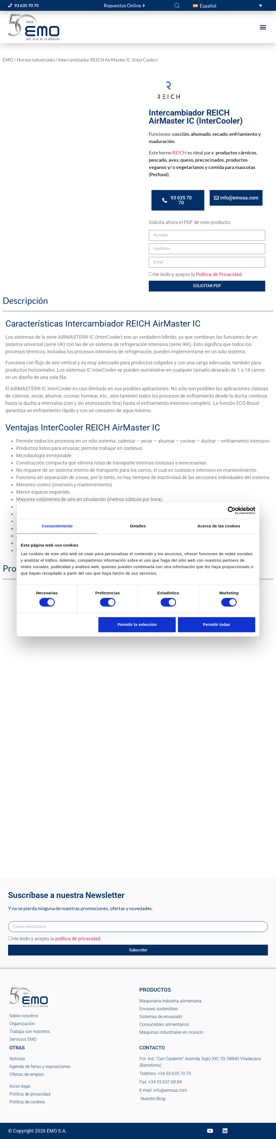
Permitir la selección (137, 624)
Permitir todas (216, 624)
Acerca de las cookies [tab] (219, 526)
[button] (227, 5)
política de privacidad (77, 938)
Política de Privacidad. (219, 274)
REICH (179, 152)
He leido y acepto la (198, 274)
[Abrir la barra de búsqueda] (177, 5)
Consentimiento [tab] (57, 526)
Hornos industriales (36, 60)
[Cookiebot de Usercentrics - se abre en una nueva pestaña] (231, 510)
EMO (8, 60)
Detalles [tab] (138, 526)
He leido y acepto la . (57, 938)
